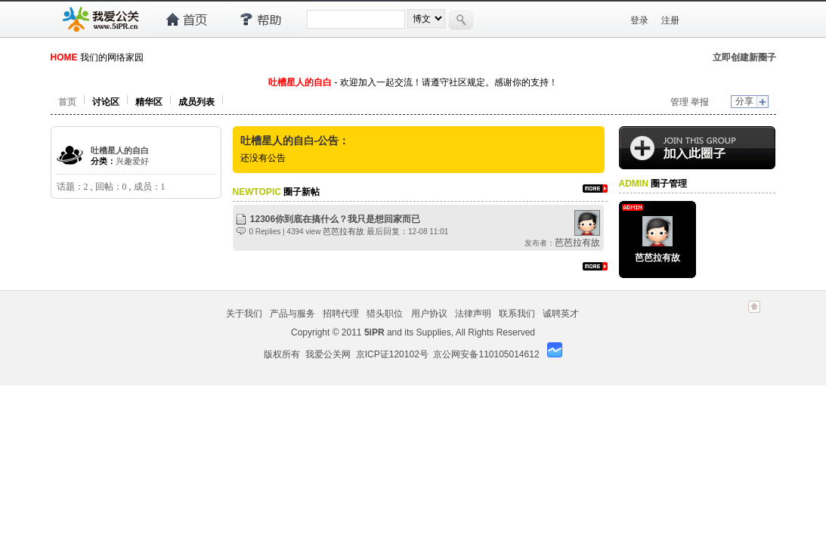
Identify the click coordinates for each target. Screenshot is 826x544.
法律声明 (473, 313)
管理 (679, 102)
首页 (187, 19)
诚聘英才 (561, 313)
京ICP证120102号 (392, 354)
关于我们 (244, 313)
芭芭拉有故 (343, 231)
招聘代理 (341, 313)
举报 (700, 102)
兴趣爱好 (132, 160)
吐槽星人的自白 (120, 150)
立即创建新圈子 (744, 57)
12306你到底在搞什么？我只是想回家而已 (335, 219)
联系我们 (517, 313)
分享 (744, 101)
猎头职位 (385, 313)
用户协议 (429, 313)
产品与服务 (292, 313)
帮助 (262, 19)
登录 (639, 20)
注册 (670, 20)
